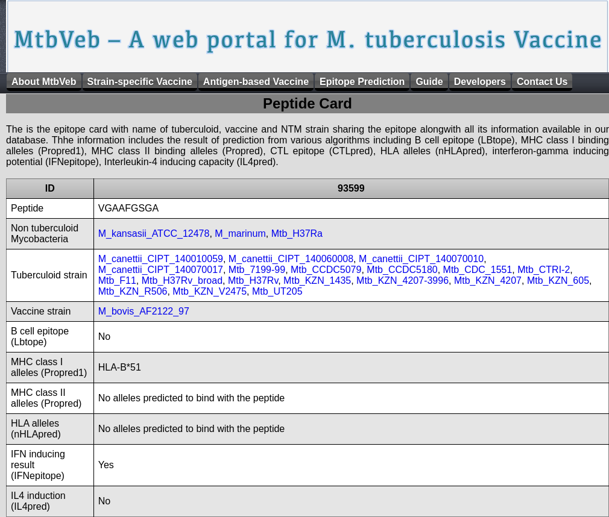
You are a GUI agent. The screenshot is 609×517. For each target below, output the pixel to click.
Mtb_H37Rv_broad (182, 280)
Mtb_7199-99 (257, 270)
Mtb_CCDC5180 (402, 270)
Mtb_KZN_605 (558, 280)
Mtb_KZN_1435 (317, 280)
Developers (480, 82)
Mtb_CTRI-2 (543, 270)
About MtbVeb (44, 82)
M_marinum (240, 233)
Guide (429, 82)
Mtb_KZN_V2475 (209, 291)
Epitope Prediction (362, 82)
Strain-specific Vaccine (139, 82)
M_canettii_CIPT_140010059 (160, 259)
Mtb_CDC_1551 (478, 270)
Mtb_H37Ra (297, 233)
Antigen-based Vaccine (256, 82)
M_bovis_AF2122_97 (143, 311)
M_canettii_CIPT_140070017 (160, 270)
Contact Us (542, 82)
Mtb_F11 (117, 280)
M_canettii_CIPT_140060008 (291, 259)
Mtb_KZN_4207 (488, 280)
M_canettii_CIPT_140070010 (421, 259)
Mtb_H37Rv (253, 280)
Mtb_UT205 (277, 291)
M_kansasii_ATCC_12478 (154, 233)
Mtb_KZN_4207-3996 (402, 280)
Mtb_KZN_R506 (133, 291)
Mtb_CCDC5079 (326, 270)
